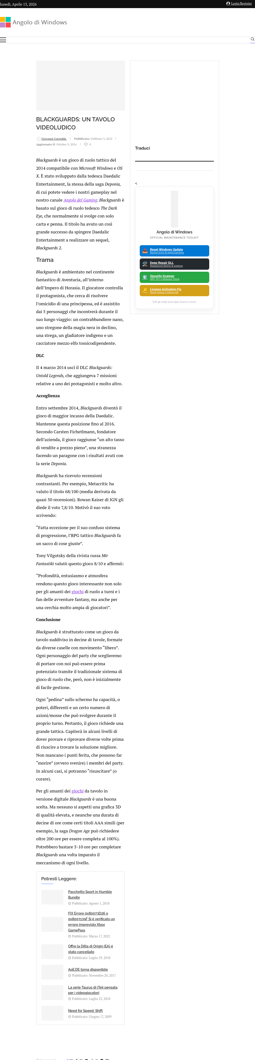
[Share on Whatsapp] (62, 719)
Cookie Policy (140, 1006)
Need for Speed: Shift (134, 667)
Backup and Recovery (214, 880)
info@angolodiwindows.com (136, 980)
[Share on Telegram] (68, 719)
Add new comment (29, 732)
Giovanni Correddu (17, 177)
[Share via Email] (73, 719)
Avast (214, 871)
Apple (214, 846)
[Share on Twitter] (47, 719)
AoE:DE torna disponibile (136, 646)
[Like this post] (37, 719)
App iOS (217, 854)
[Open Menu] (3, 40)
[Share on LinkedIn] (52, 719)
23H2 (214, 888)
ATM (214, 863)
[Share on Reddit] (57, 719)
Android (214, 837)
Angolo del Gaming (111, 208)
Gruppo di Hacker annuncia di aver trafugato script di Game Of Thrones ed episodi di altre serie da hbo (116, 829)
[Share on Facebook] (43, 719)
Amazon (214, 820)
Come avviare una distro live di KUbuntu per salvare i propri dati (141, 864)
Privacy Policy (114, 1006)
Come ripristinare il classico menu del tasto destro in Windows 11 (141, 895)
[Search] (252, 40)
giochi (29, 438)
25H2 (214, 897)
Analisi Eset (214, 829)
